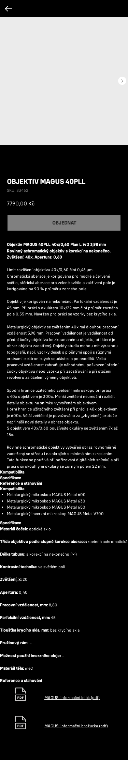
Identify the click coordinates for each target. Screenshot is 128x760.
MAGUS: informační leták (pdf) (72, 697)
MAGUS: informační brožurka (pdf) (76, 725)
